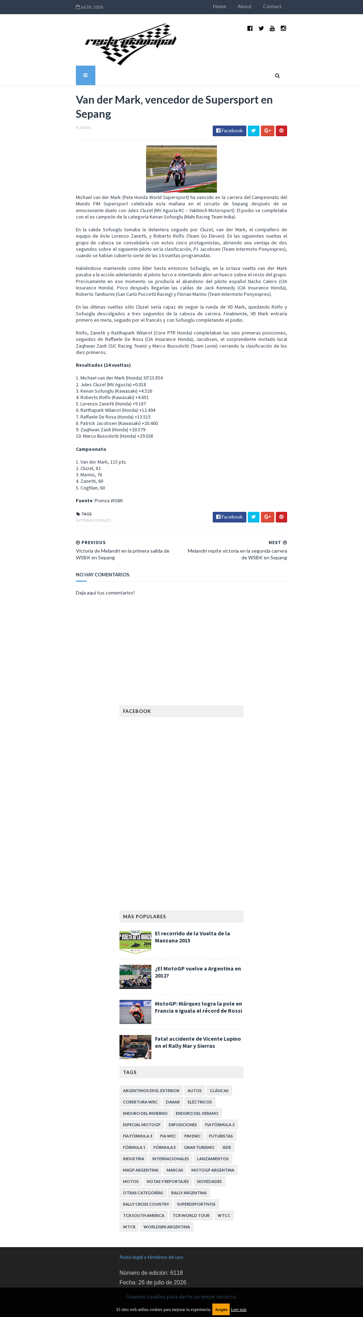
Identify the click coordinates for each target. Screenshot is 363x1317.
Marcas (175, 1132)
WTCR (129, 1188)
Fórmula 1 (134, 1109)
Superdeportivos (196, 1166)
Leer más (238, 1309)
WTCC (224, 1177)
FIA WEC (168, 1098)
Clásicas (219, 1052)
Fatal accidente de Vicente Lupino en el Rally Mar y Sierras (198, 1004)
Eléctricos (200, 1064)
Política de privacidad (142, 1267)
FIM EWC (192, 1098)
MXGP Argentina (140, 1132)
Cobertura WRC (140, 1064)
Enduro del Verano (197, 1075)
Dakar (173, 1064)
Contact (299, 6)
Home (246, 6)
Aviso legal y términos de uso (151, 1219)
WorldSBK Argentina (167, 1188)
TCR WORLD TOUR (191, 1177)
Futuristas (221, 1098)
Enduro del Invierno (145, 1075)
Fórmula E (164, 1109)
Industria (133, 1120)
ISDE (227, 1109)
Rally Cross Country (146, 1166)
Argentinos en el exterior (151, 1052)
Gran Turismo (199, 1109)
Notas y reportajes (168, 1143)
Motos (131, 1143)
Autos (195, 1052)
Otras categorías (143, 1154)
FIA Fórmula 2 (219, 1086)
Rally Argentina (189, 1154)
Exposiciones (183, 1086)
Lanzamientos (213, 1120)
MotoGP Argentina (212, 1132)
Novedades (209, 1143)
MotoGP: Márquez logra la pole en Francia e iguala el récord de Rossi (198, 969)
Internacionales (66, 482)
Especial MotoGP (142, 1086)
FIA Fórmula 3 (137, 1098)
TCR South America (143, 1177)
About (271, 6)
